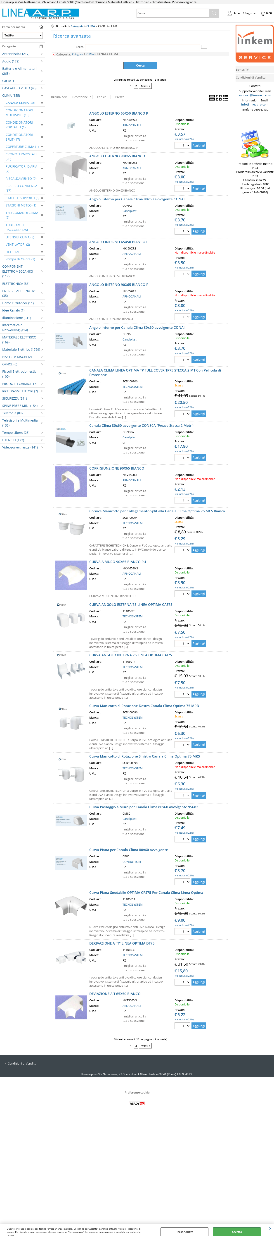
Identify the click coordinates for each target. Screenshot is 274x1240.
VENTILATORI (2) (18, 244)
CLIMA (90, 54)
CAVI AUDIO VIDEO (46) (19, 88)
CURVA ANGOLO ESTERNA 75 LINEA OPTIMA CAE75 (130, 604)
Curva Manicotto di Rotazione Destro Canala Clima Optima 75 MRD (144, 705)
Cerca (80, 47)
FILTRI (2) (12, 251)
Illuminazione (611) (16, 318)
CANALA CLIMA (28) (20, 103)
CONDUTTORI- (132, 861)
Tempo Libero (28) (15, 432)
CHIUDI (270, 1228)
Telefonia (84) (12, 413)
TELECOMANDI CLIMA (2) (22, 215)
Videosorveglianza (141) (20, 447)
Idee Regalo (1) (13, 310)
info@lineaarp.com (254, 104)
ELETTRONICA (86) (15, 283)
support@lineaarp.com (255, 95)
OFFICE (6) (9, 364)
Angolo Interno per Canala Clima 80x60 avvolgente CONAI (137, 327)
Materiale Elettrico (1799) (21, 349)
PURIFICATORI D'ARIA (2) (21, 168)
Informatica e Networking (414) (15, 327)
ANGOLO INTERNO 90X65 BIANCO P (118, 284)
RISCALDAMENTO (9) (21, 178)
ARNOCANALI (132, 125)
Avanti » (145, 85)
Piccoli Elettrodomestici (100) (19, 373)
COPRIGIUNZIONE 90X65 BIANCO (116, 468)
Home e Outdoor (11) (18, 303)
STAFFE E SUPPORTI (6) (22, 198)
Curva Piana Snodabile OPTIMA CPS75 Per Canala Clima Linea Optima (146, 892)
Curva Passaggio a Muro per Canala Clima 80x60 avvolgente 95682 (143, 806)
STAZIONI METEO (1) (21, 205)
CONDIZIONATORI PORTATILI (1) (19, 124)
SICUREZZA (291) (14, 398)
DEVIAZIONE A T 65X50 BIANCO (115, 993)
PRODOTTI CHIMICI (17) (19, 383)
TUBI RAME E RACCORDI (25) (17, 227)
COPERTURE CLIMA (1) (22, 146)
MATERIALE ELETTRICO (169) (19, 339)
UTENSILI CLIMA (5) (20, 237)
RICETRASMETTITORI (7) (20, 391)
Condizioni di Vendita (22, 1063)
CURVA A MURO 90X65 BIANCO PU (117, 561)
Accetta (237, 1232)
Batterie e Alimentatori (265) (19, 70)
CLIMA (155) (11, 95)
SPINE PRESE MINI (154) (20, 405)
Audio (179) (10, 61)
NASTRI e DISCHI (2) (17, 357)
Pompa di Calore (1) (20, 259)
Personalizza (185, 1232)
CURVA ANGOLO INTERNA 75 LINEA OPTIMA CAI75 (130, 655)
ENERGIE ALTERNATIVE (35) (19, 293)
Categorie (77, 54)
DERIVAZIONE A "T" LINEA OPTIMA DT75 (122, 943)
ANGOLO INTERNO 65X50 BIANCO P (118, 241)
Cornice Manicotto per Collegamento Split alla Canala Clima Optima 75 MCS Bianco (157, 510)
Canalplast (130, 211)
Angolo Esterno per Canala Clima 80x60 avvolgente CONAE (137, 199)
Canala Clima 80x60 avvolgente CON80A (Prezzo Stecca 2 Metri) (141, 425)
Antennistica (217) (15, 54)
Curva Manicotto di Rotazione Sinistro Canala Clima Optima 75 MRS (144, 756)
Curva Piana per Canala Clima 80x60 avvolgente (128, 849)
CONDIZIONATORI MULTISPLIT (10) (19, 112)
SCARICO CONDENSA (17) (21, 188)
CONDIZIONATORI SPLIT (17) (19, 137)
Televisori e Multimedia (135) (20, 422)
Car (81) (8, 81)
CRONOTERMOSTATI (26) (21, 156)
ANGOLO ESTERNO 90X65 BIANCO (117, 156)
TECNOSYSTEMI (133, 386)
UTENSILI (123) (13, 440)
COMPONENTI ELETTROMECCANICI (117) (17, 271)
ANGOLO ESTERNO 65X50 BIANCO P (118, 113)
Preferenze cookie (137, 1092)
